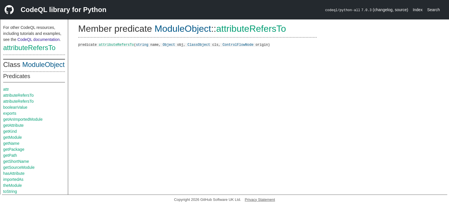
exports (9, 113)
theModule (12, 185)
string (142, 44)
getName (11, 143)
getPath (10, 155)
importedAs (13, 179)
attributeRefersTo (29, 48)
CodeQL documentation (38, 39)
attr (6, 89)
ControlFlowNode (237, 44)
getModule (12, 137)
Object (169, 44)
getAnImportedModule (23, 119)
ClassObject (199, 44)
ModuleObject (43, 64)
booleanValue (15, 107)
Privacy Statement (260, 199)
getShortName (16, 161)
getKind (10, 131)
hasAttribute (14, 173)
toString (10, 191)
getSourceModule (19, 167)
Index (417, 9)
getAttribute (13, 125)
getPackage (13, 149)
